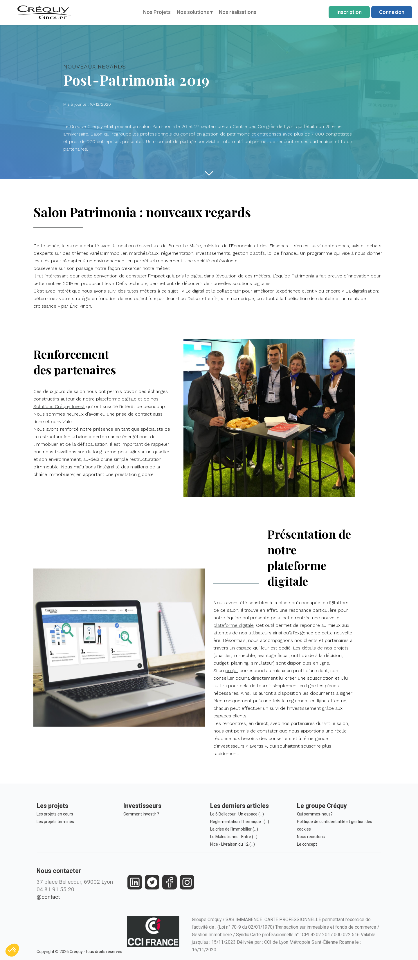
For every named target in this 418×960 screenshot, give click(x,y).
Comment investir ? (141, 814)
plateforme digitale (253, 634)
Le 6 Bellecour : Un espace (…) (237, 814)
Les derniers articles (239, 805)
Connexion (391, 12)
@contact (48, 897)
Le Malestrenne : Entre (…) (233, 836)
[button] (12, 950)
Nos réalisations (237, 12)
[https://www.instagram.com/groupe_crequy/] (187, 882)
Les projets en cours (55, 814)
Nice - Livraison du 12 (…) (232, 844)
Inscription (349, 12)
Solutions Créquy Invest (76, 411)
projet (252, 661)
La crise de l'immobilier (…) (234, 829)
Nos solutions (195, 12)
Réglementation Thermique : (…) (239, 821)
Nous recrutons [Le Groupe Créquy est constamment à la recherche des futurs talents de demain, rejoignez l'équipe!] (311, 836)
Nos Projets (157, 12)
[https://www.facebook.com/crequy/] (170, 882)
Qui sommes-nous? (315, 814)
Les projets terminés (55, 821)
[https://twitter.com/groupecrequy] (152, 882)
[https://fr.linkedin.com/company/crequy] (135, 882)
